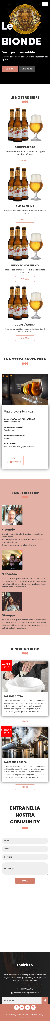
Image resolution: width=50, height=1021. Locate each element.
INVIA (25, 881)
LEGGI (25, 721)
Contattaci (27, 68)
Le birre (9, 68)
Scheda (25, 160)
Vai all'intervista (14, 460)
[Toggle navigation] (45, 4)
